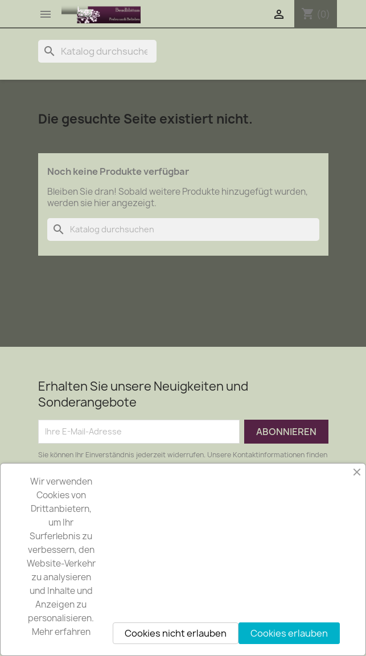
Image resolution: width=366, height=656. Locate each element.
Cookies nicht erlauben (176, 633)
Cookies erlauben (289, 633)
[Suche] (97, 51)
